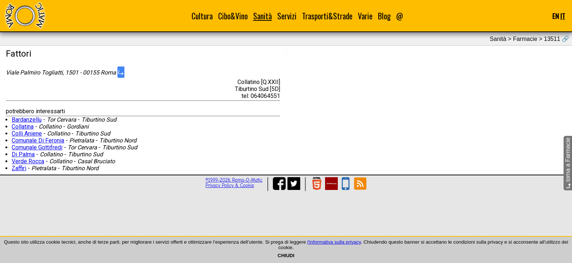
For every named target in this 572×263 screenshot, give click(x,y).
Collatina (23, 126)
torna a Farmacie (568, 163)
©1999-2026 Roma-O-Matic (233, 180)
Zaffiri (19, 168)
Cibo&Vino (233, 16)
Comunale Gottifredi (37, 147)
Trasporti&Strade (327, 16)
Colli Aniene (27, 133)
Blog (384, 16)
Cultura (202, 16)
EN (555, 16)
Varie (365, 16)
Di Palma (23, 154)
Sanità (262, 16)
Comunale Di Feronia (38, 140)
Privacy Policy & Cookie (229, 185)
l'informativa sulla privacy (334, 242)
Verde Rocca (28, 161)
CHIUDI (286, 255)
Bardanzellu (27, 119)
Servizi (287, 16)
